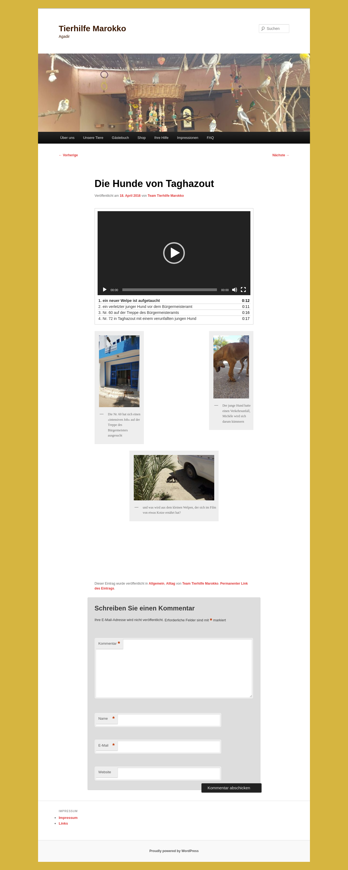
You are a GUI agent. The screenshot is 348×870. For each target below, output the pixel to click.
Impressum (68, 818)
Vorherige (68, 155)
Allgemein (156, 583)
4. (147, 318)
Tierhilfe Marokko (92, 28)
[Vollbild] (243, 289)
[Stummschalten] (234, 289)
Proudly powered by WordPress (173, 851)
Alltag (170, 583)
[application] (174, 253)
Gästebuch (120, 138)
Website (104, 772)
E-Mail (106, 746)
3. (138, 312)
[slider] (169, 289)
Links (63, 823)
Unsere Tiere (93, 138)
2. (145, 306)
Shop (142, 138)
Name (106, 719)
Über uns (67, 138)
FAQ (210, 138)
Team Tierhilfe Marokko (166, 196)
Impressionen (187, 138)
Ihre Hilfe (161, 138)
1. (129, 300)
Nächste (280, 155)
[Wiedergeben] (104, 289)
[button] (174, 253)
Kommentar (109, 644)
